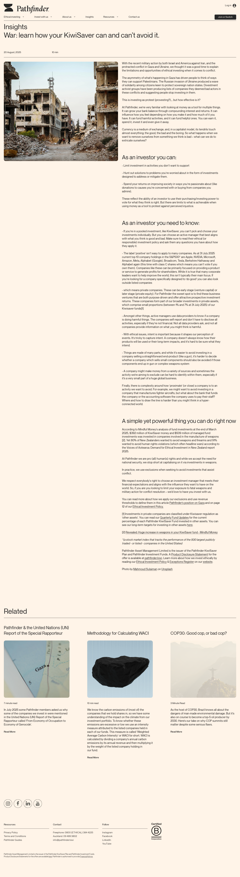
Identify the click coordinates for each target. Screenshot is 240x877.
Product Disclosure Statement (189, 554)
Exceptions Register (182, 561)
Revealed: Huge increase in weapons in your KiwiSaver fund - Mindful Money (172, 532)
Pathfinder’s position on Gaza (186, 503)
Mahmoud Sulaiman (145, 569)
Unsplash (167, 569)
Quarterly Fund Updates (174, 517)
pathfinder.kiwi (153, 558)
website (207, 561)
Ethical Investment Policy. (148, 506)
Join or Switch (225, 17)
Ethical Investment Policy (151, 561)
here (190, 525)
